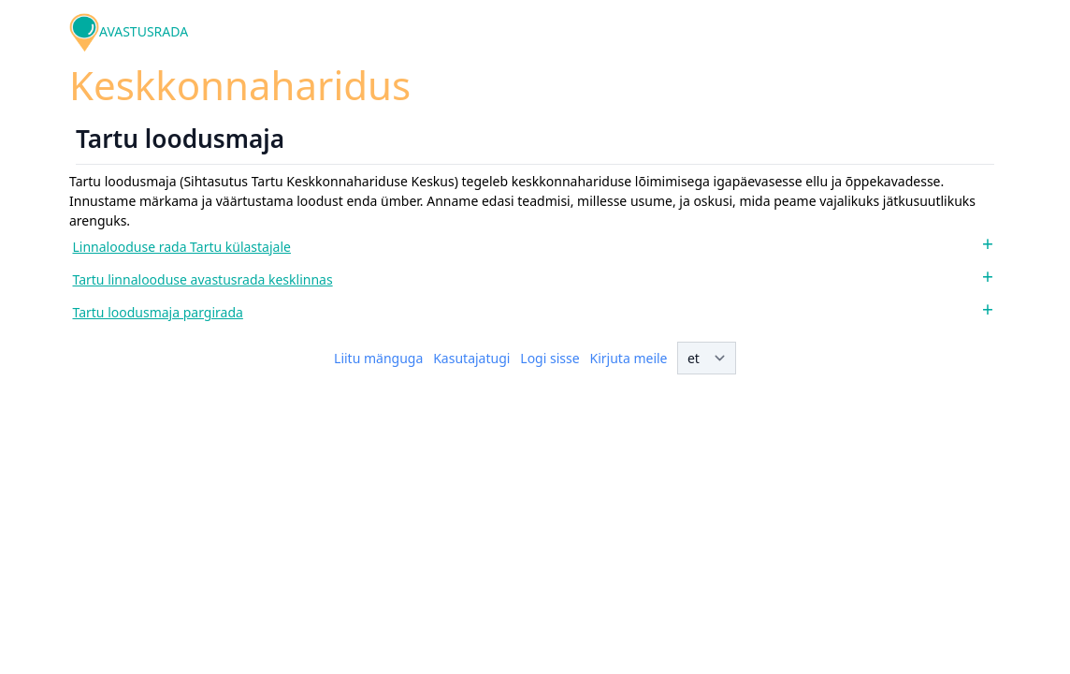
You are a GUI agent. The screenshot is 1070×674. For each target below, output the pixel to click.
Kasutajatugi (471, 358)
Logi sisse (549, 358)
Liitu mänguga (378, 358)
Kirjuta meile (629, 358)
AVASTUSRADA (143, 31)
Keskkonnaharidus (240, 84)
